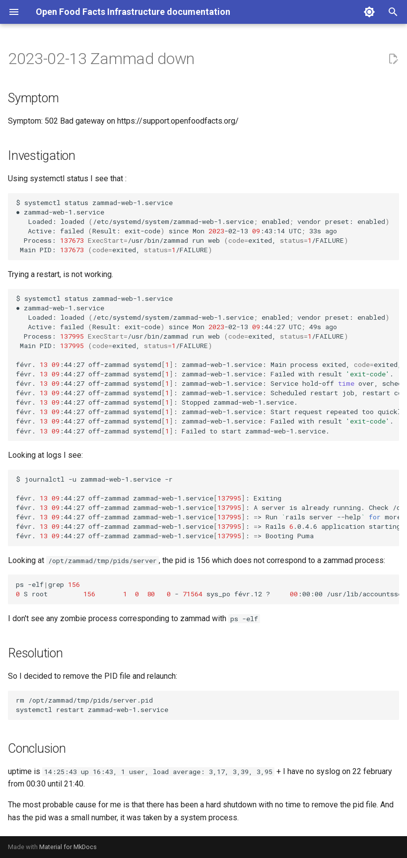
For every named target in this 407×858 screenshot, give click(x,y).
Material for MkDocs (68, 847)
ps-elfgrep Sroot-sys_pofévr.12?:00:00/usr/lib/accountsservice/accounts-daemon (207, 589)
